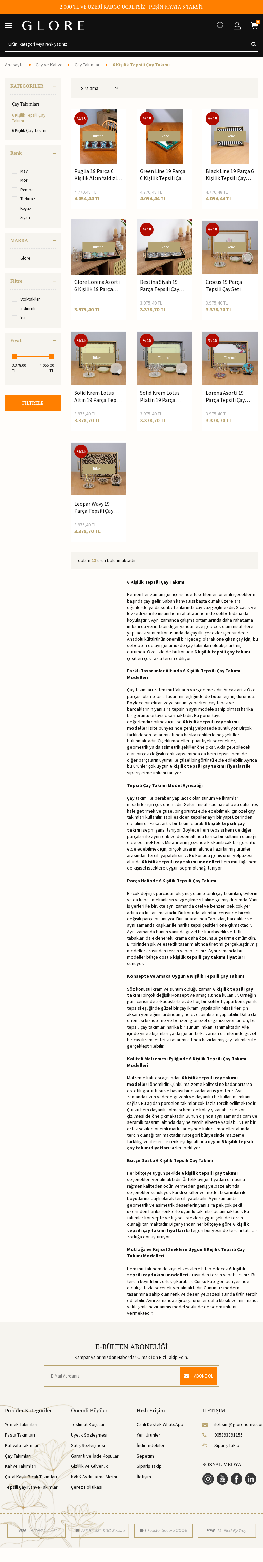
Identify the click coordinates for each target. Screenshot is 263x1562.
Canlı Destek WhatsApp (160, 1424)
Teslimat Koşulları (88, 1424)
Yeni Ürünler (148, 1435)
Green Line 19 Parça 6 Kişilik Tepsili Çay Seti (162, 175)
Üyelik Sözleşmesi (89, 1435)
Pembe (22, 190)
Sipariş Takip (149, 1466)
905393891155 (222, 1435)
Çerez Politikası (86, 1487)
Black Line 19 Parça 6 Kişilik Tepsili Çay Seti (230, 175)
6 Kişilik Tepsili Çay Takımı (28, 118)
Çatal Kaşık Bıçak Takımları (31, 1476)
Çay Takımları (88, 65)
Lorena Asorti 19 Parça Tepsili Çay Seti (225, 396)
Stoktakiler (26, 299)
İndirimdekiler (151, 1445)
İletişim (144, 1476)
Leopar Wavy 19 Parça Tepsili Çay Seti (93, 507)
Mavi (20, 171)
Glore (21, 258)
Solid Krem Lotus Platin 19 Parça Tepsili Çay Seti (160, 396)
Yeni (20, 317)
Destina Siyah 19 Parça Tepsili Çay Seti (159, 285)
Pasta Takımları (20, 1435)
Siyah (21, 217)
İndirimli (23, 308)
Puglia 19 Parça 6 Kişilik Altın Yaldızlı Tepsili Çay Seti (96, 175)
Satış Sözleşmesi (88, 1445)
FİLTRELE (33, 403)
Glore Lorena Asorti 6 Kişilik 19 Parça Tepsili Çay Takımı (97, 285)
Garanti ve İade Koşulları (95, 1456)
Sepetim (145, 1456)
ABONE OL (197, 1376)
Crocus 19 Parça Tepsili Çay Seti (224, 285)
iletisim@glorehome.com (230, 1424)
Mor (19, 180)
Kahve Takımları (20, 1466)
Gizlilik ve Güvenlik (89, 1466)
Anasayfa (14, 65)
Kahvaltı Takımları (22, 1445)
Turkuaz (23, 199)
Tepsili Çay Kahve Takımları (32, 1487)
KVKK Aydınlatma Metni (94, 1476)
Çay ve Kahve (49, 65)
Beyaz (21, 208)
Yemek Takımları (21, 1424)
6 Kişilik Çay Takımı (29, 130)
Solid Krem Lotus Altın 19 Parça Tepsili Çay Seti (98, 396)
